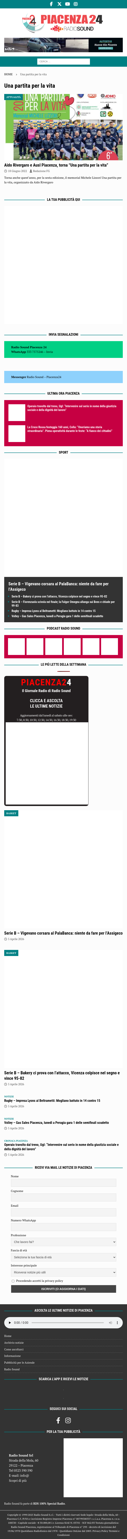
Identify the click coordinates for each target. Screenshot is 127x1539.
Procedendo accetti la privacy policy (39, 1281)
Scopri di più (18, 1480)
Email (15, 1206)
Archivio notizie (14, 1343)
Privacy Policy (100, 1530)
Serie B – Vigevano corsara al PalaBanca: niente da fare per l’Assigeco (63, 933)
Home (7, 1336)
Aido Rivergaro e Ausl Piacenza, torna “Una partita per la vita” (56, 165)
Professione (18, 1235)
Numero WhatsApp (23, 1220)
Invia (49, 352)
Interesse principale (24, 1265)
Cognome (17, 1191)
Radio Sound (35, 377)
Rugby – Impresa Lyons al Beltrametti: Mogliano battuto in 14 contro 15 (54, 611)
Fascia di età (19, 1250)
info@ (24, 1475)
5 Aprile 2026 (16, 939)
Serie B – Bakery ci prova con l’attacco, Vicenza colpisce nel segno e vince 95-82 (59, 596)
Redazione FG (41, 171)
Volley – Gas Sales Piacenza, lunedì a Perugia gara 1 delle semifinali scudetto (57, 616)
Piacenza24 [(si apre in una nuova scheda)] (54, 377)
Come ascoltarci (14, 1349)
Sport (63, 452)
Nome (15, 1176)
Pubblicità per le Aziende (19, 1362)
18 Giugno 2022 (17, 171)
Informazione (12, 1356)
